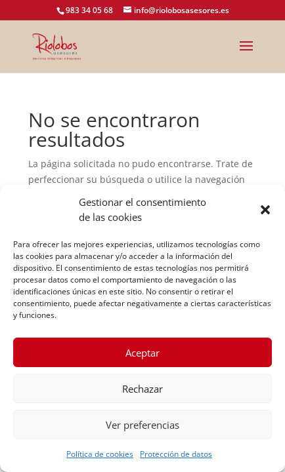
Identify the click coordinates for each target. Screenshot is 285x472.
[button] (265, 209)
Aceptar (142, 352)
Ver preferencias (142, 424)
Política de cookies (99, 454)
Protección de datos (176, 454)
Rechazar (142, 388)
